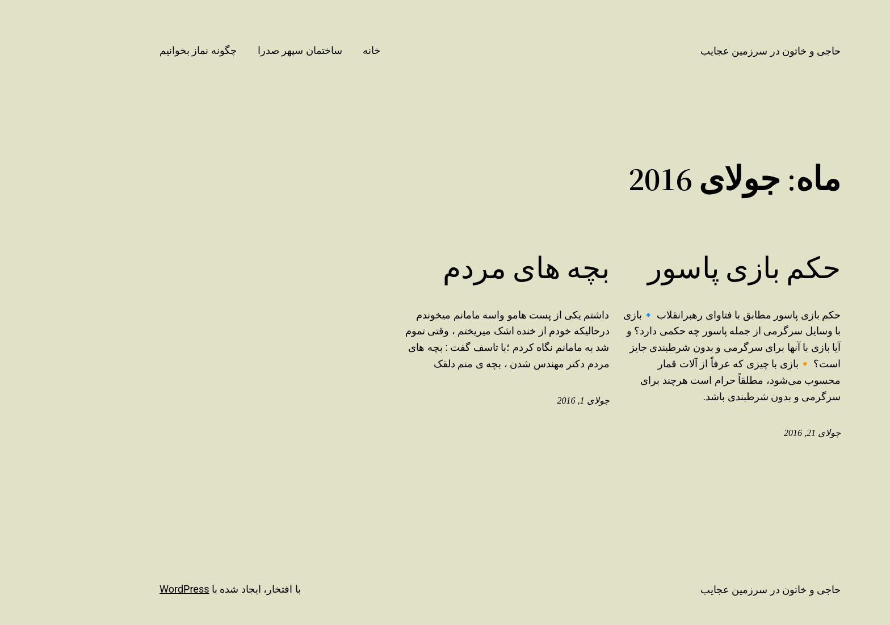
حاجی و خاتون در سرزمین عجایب (724, 51)
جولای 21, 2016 (766, 433)
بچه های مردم (480, 268)
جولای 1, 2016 (537, 400)
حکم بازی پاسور (698, 268)
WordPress (138, 589)
